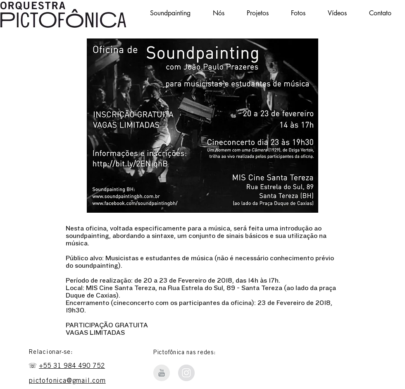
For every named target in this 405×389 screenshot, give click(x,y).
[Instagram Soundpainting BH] (186, 373)
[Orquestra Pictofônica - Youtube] (161, 373)
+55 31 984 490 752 (72, 366)
